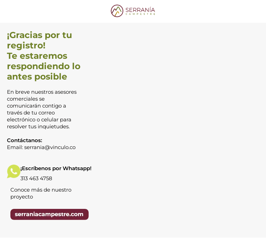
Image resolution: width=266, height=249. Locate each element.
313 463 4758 (36, 178)
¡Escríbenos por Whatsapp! (55, 168)
